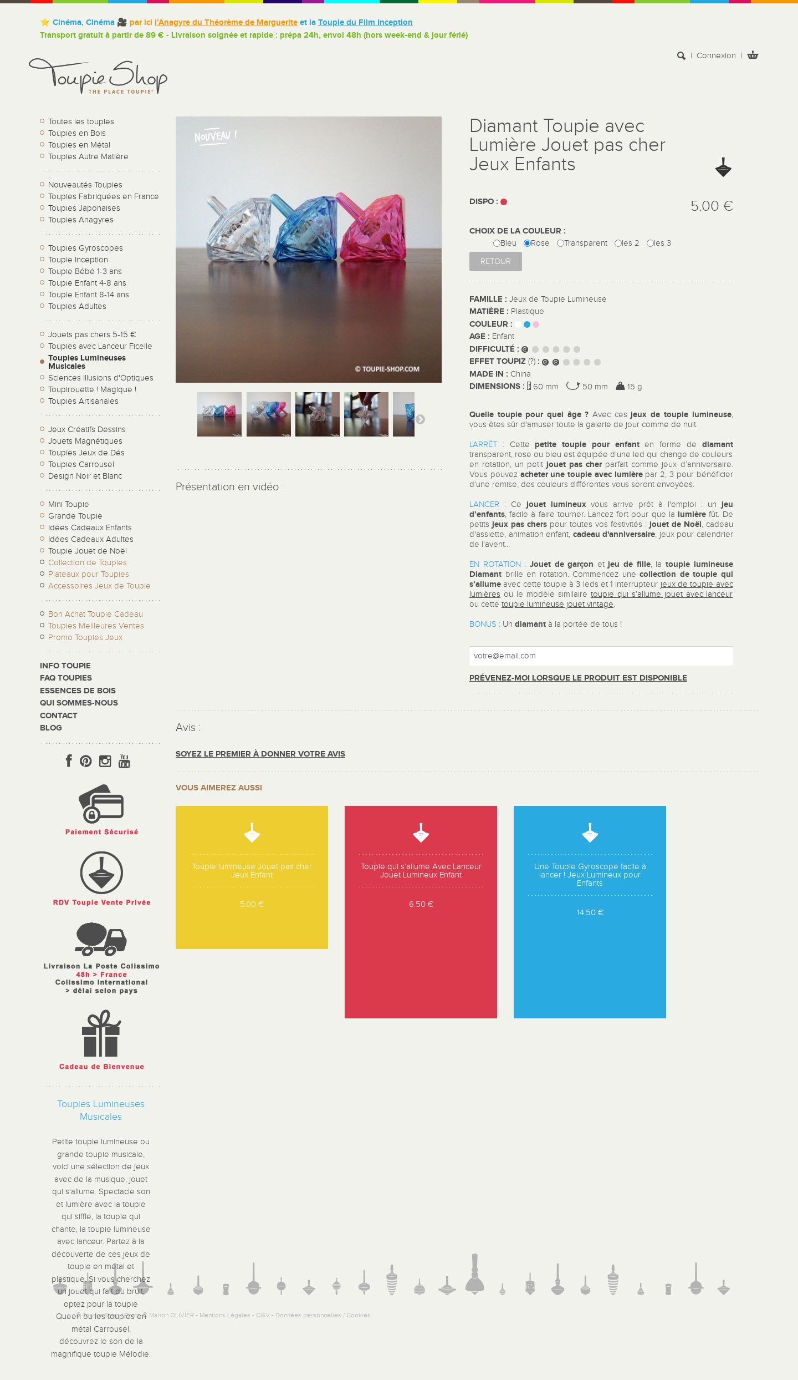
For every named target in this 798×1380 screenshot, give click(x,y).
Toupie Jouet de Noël (87, 551)
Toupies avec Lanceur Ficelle (100, 346)
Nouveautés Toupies (85, 185)
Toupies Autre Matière (88, 156)
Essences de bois (78, 691)
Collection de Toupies (87, 562)
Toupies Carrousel (81, 464)
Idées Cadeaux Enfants (90, 527)
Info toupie (65, 666)
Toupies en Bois (77, 133)
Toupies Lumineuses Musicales (87, 362)
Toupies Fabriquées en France (103, 196)
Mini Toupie (68, 504)
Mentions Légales (225, 1315)
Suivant (420, 418)
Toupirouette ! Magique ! (92, 389)
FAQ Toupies (66, 678)
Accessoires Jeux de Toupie (99, 586)
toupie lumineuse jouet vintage (557, 604)
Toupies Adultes (77, 306)
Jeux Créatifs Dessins (87, 429)
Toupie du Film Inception (365, 22)
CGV (263, 1315)
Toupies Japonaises (84, 208)
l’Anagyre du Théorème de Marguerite (226, 22)
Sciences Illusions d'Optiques (101, 378)
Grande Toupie (75, 516)
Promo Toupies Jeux (85, 637)
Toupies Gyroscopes (85, 248)
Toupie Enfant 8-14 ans (88, 295)
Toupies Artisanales (83, 401)
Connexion (716, 55)
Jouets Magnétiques (85, 441)
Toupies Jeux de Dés (86, 453)
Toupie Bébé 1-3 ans (85, 271)
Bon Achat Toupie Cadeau (95, 614)
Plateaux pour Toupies (88, 574)
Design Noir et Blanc (85, 476)
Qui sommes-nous (79, 703)
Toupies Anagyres (81, 220)
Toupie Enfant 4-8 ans (87, 283)
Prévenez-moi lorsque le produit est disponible (578, 678)
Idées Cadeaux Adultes (91, 539)
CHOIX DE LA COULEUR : (518, 231)
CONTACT (59, 716)
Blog (51, 728)
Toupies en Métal (79, 145)
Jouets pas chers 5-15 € (92, 334)
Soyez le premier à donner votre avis (260, 754)
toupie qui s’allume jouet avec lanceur (662, 594)
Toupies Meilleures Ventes (96, 626)
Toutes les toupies (81, 121)
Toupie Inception (78, 260)
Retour (495, 261)
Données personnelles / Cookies (323, 1315)
